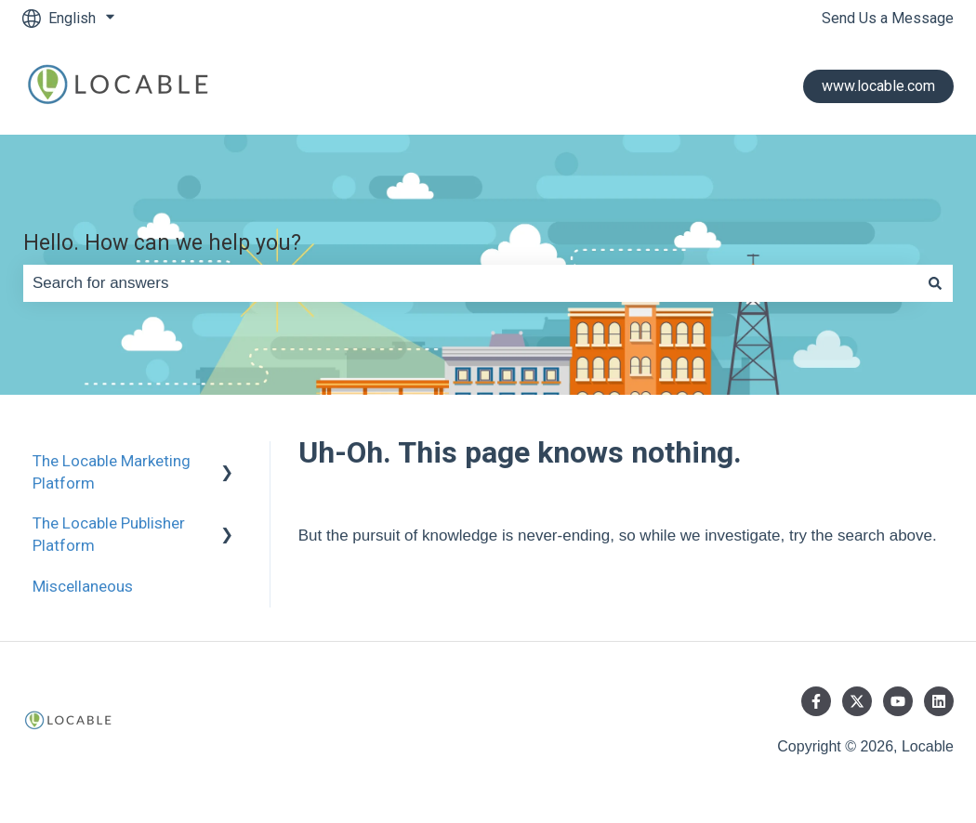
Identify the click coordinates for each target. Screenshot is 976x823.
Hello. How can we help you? (162, 242)
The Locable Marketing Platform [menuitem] (112, 471)
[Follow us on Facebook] (816, 701)
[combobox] (470, 283)
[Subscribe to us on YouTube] (898, 701)
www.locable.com (878, 86)
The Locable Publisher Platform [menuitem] (109, 534)
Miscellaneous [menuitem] (83, 586)
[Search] (935, 283)
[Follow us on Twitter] (857, 701)
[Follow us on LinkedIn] (939, 701)
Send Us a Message (888, 18)
